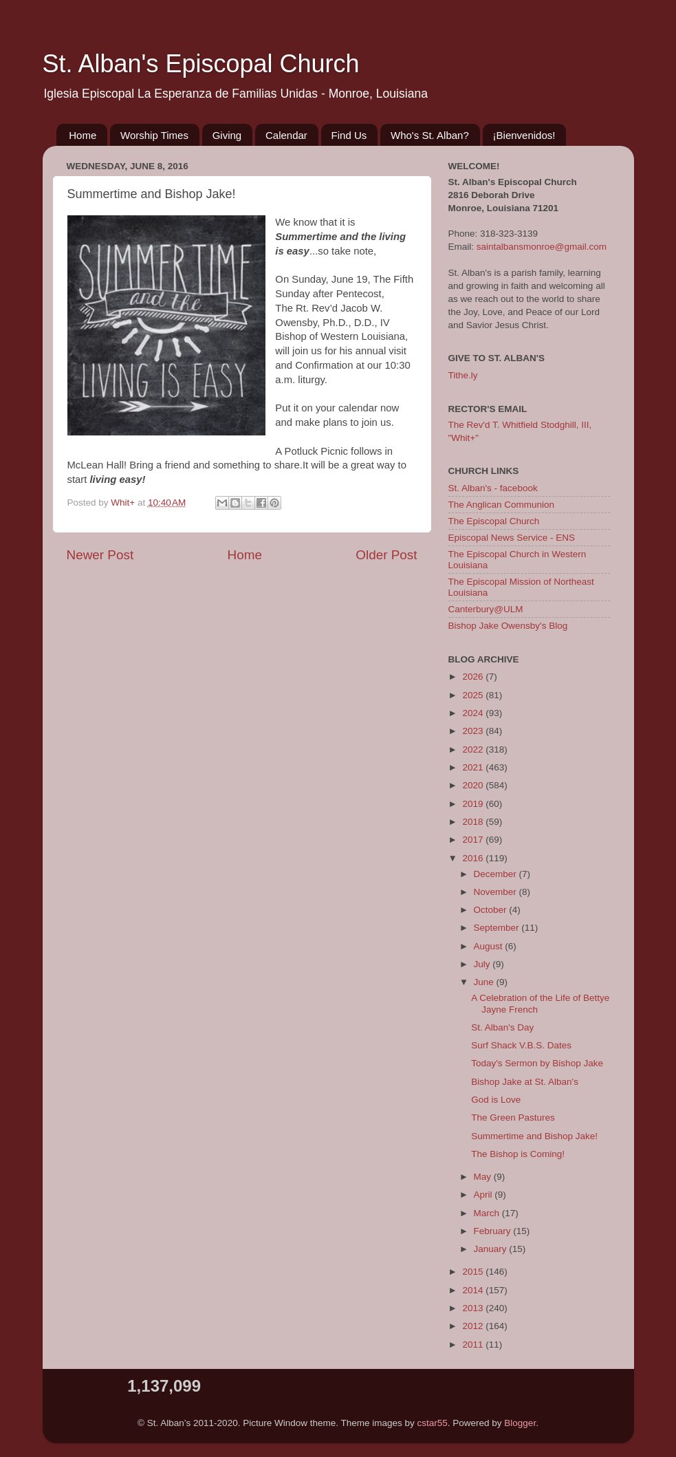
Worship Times (154, 135)
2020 (474, 785)
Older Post (386, 555)
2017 (474, 839)
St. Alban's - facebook (493, 488)
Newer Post (100, 555)
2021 (474, 767)
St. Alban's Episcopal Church (201, 64)
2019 (474, 804)
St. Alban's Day (502, 1027)
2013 (474, 1308)
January (492, 1249)
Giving (227, 135)
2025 (474, 695)
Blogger (520, 1423)
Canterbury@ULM (485, 609)
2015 (474, 1271)
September (498, 927)
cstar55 (432, 1423)
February (494, 1231)
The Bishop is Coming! (518, 1154)
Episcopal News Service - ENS (512, 537)
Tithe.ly (463, 375)
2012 (474, 1326)
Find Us (349, 135)
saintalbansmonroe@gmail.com (542, 246)
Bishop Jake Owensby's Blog (508, 625)
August (489, 946)
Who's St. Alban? (430, 135)
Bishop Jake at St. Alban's (524, 1082)
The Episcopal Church (494, 521)
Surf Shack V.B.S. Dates (521, 1045)
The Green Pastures (513, 1117)
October (492, 910)
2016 (474, 858)
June (485, 982)
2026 (474, 676)
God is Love (496, 1099)
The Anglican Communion (501, 504)
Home (82, 135)
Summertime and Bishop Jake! (534, 1136)
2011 (474, 1344)
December (496, 874)
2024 (474, 713)
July (483, 964)
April (484, 1194)
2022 (474, 749)
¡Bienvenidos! (524, 135)
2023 (474, 731)
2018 (474, 822)
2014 (474, 1290)
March (488, 1213)
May (484, 1177)
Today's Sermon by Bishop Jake (537, 1063)
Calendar (286, 135)
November (496, 892)
